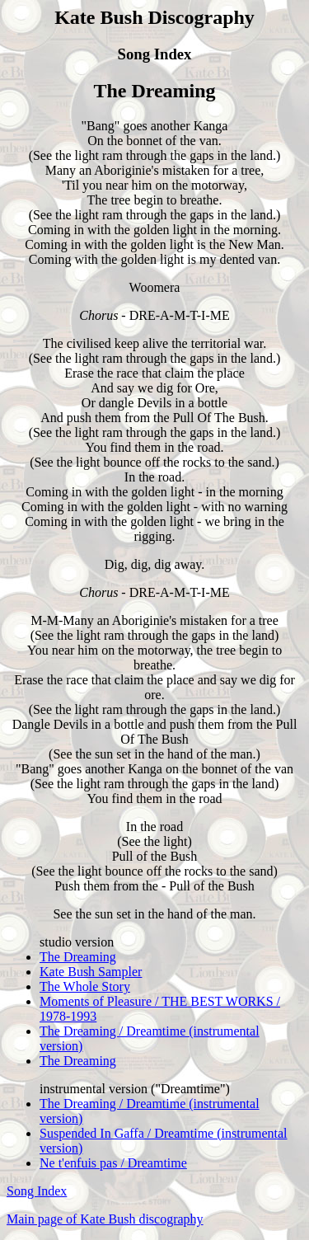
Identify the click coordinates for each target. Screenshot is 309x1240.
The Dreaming (78, 957)
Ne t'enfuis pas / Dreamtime (113, 1163)
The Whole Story (85, 986)
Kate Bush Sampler (91, 972)
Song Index (37, 1191)
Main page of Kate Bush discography (105, 1219)
